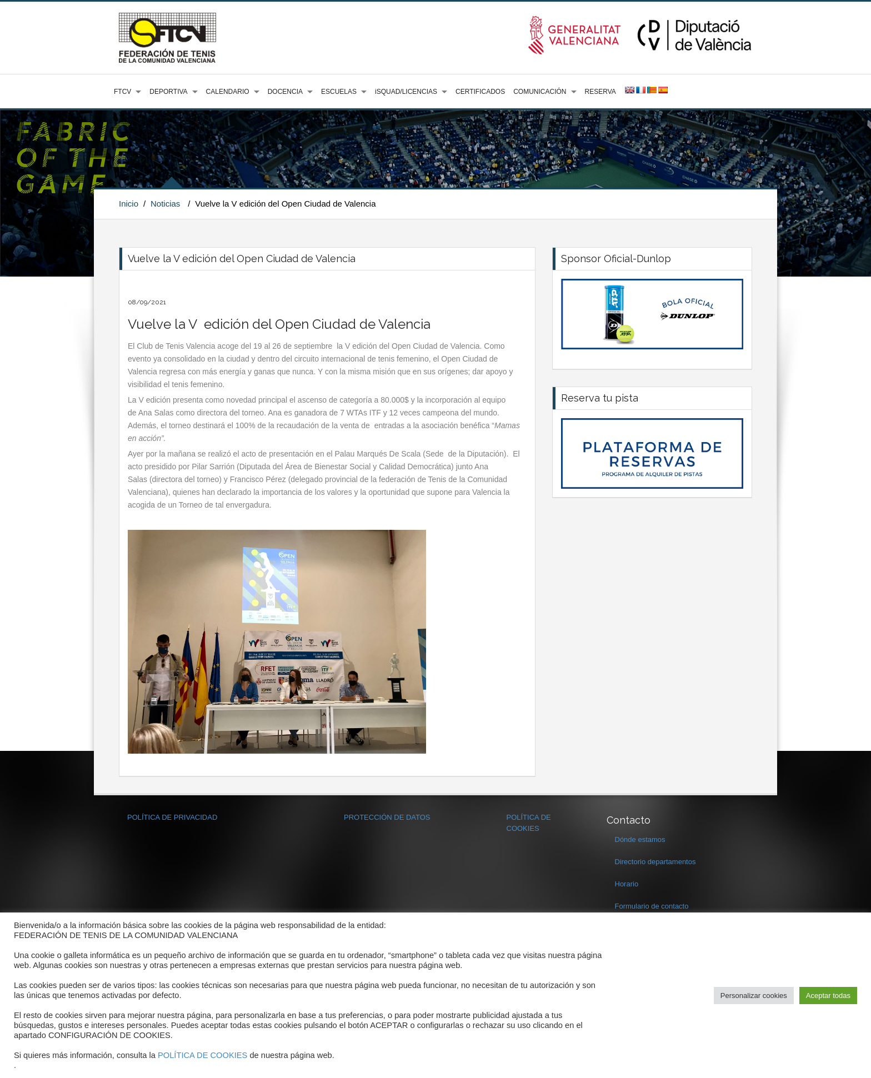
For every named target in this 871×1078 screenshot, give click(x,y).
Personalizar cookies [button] (753, 995)
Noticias (165, 203)
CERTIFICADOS (480, 92)
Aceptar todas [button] (828, 995)
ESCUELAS (339, 92)
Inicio (128, 203)
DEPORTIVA (168, 92)
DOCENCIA (285, 92)
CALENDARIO (227, 92)
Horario (627, 884)
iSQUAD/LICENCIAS (406, 92)
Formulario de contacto (652, 906)
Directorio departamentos (655, 862)
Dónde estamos (640, 839)
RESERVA (600, 92)
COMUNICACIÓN (539, 92)
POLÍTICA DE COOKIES (202, 1055)
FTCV (122, 92)
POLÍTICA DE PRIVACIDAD (172, 817)
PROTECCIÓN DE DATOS (387, 817)
